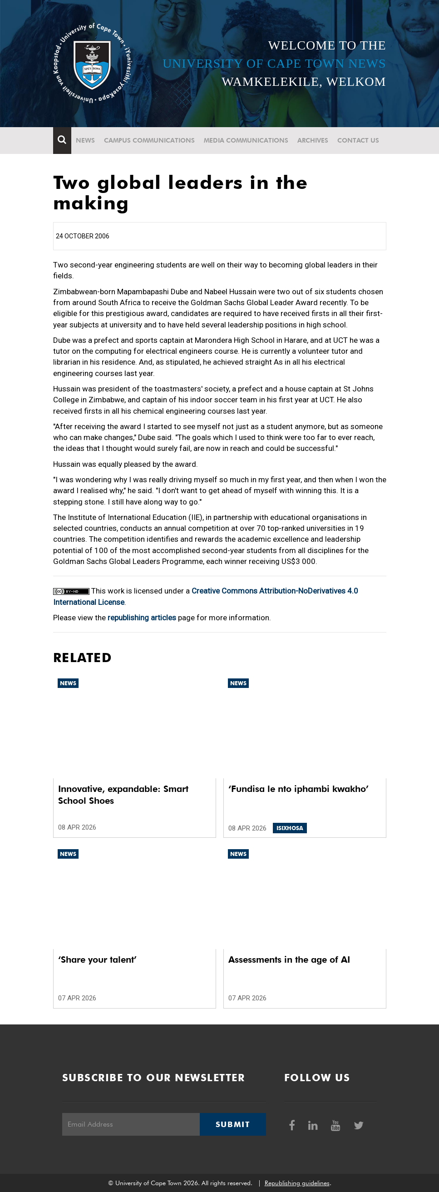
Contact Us (358, 140)
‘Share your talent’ (97, 959)
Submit (233, 1124)
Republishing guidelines (297, 1183)
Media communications (246, 140)
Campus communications (149, 140)
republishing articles (142, 617)
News (85, 140)
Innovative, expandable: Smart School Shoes (123, 794)
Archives (312, 140)
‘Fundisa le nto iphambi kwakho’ (298, 788)
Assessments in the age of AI (289, 959)
